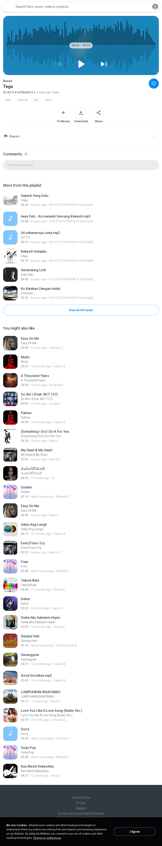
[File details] (81, 200)
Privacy (81, 803)
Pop (36, 100)
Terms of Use (81, 797)
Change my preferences (47, 837)
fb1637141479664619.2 (19, 92)
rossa (48, 100)
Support (81, 808)
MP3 (8, 100)
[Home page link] (8, 7)
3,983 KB (22, 100)
